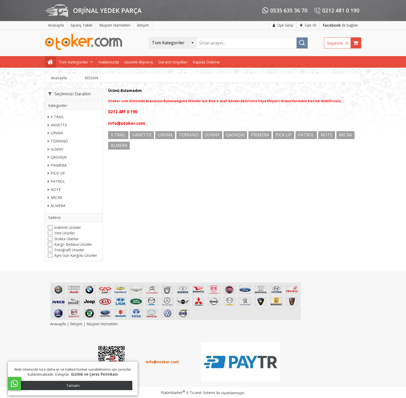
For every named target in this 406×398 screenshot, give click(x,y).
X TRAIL (56, 116)
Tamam (73, 385)
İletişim (76, 323)
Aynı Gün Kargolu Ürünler (75, 255)
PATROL (56, 181)
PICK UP (56, 173)
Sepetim (339, 43)
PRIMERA (57, 165)
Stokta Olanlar (66, 238)
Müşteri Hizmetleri (102, 323)
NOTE (54, 189)
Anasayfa (58, 323)
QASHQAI (57, 157)
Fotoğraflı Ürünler (69, 249)
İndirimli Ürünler (67, 227)
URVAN (55, 132)
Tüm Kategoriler (73, 62)
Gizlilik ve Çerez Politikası (94, 374)
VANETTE (57, 124)
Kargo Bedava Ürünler (73, 244)
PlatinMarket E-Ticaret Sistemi (188, 392)
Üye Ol (308, 25)
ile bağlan (340, 25)
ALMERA (56, 205)
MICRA (55, 197)
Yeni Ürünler (64, 232)
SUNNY (55, 149)
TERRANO (58, 141)
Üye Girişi (283, 25)
